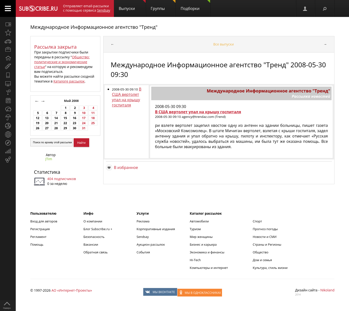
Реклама (143, 221)
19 (37, 123)
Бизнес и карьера (203, 244)
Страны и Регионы (267, 244)
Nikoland (327, 290)
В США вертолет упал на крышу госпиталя (127, 97)
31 (83, 128)
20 (46, 123)
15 (65, 118)
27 (46, 128)
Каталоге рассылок (69, 81)
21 (56, 123)
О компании (92, 221)
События (143, 252)
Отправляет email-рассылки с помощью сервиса (86, 8)
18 (93, 118)
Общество (260, 252)
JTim (48, 159)
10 (83, 113)
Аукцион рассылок (151, 244)
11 (93, 113)
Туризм (195, 229)
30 (74, 128)
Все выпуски (223, 44)
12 (37, 118)
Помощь (36, 244)
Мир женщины (201, 237)
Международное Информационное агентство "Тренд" (94, 27)
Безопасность (93, 237)
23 (74, 123)
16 (74, 118)
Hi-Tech (195, 260)
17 (83, 118)
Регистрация (40, 229)
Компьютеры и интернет (209, 267)
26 (37, 128)
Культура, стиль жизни (270, 267)
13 (46, 118)
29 (65, 128)
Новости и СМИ (265, 237)
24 (83, 123)
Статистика (47, 172)
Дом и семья (262, 260)
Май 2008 (71, 101)
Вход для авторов (43, 221)
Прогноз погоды (265, 229)
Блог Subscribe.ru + (98, 229)
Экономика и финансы (207, 252)
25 (93, 123)
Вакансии (90, 244)
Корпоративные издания (156, 229)
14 (56, 118)
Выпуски (132, 5)
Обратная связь (95, 252)
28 (56, 128)
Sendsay (143, 237)
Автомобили (199, 221)
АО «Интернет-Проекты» (71, 290)
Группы (163, 5)
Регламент (38, 237)
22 (65, 123)
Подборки (195, 5)
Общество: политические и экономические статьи (62, 62)
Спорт (257, 221)
